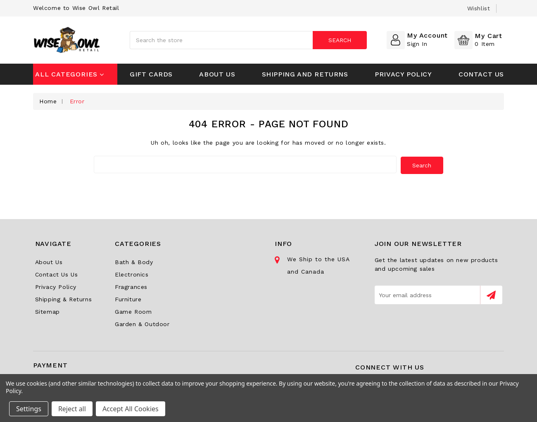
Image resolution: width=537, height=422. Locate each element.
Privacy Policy (403, 74)
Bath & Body (134, 261)
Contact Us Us (56, 273)
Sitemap (47, 311)
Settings (28, 408)
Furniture (128, 298)
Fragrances (131, 286)
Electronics (132, 273)
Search (339, 40)
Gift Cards (151, 74)
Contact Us (481, 74)
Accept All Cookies (130, 408)
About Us (217, 74)
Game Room (133, 311)
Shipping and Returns (305, 74)
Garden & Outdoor (142, 323)
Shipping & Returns (63, 298)
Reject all (72, 408)
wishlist (478, 8)
